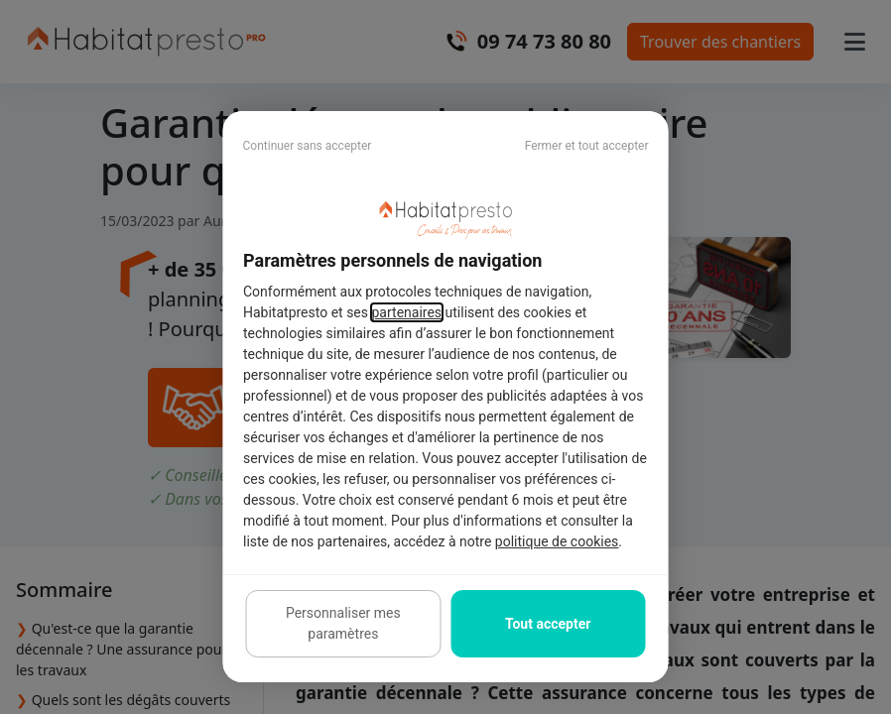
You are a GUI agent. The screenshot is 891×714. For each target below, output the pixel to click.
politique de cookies (555, 541)
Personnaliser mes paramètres (343, 623)
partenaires (406, 312)
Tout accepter (547, 624)
